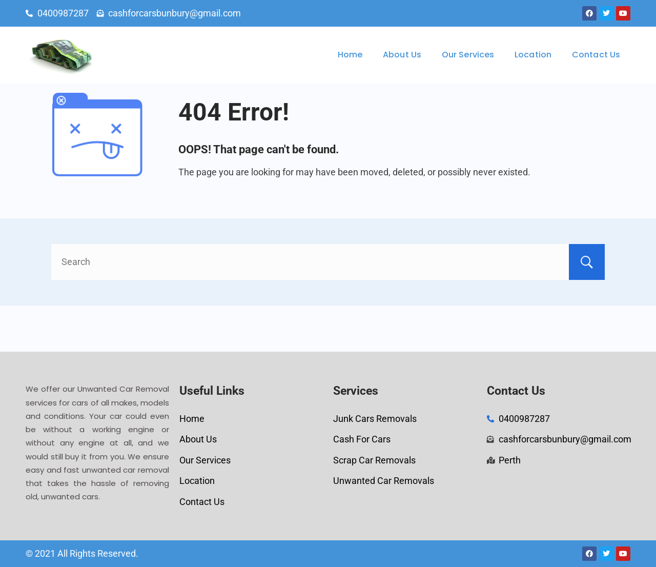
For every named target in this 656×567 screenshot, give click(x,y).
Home (350, 54)
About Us (402, 54)
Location (533, 54)
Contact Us (596, 54)
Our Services (468, 54)
